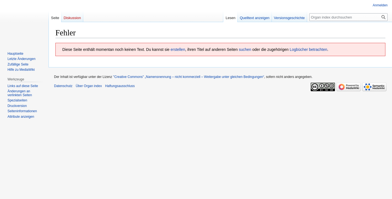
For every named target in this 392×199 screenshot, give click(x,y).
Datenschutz (63, 86)
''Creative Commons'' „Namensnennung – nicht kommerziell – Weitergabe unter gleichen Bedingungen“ (188, 77)
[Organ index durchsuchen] (348, 17)
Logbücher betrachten (308, 49)
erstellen (178, 49)
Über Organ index (89, 86)
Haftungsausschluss (120, 86)
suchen (245, 49)
